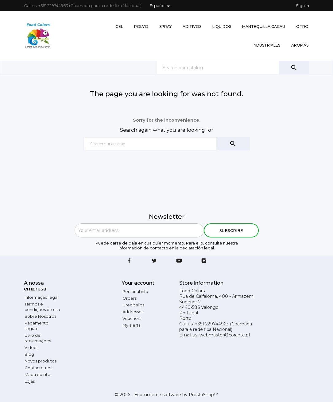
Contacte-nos (38, 367)
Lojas (30, 381)
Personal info (135, 291)
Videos (31, 347)
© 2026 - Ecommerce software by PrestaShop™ (166, 394)
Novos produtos (40, 360)
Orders (129, 298)
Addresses (132, 311)
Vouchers (131, 318)
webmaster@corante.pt (224, 335)
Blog (29, 354)
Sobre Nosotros (40, 316)
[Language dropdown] (161, 6)
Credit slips (133, 304)
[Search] (232, 67)
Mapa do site (37, 374)
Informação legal (41, 297)
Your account (138, 283)
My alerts (131, 325)
